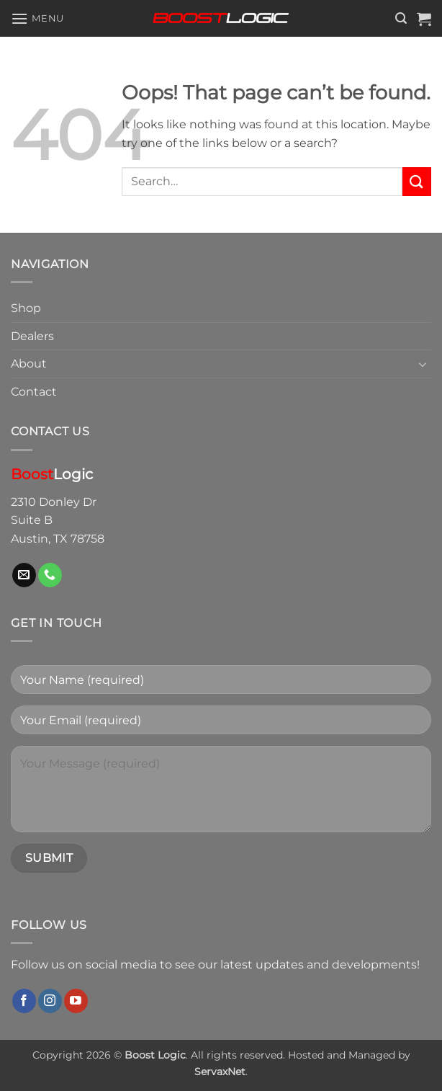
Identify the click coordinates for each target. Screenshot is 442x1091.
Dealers (32, 336)
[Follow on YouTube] (76, 1001)
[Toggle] (422, 364)
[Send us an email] (24, 575)
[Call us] (50, 575)
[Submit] (416, 181)
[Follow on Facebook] (24, 1001)
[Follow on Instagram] (50, 1001)
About (29, 363)
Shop (26, 308)
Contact (34, 391)
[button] (37, 18)
